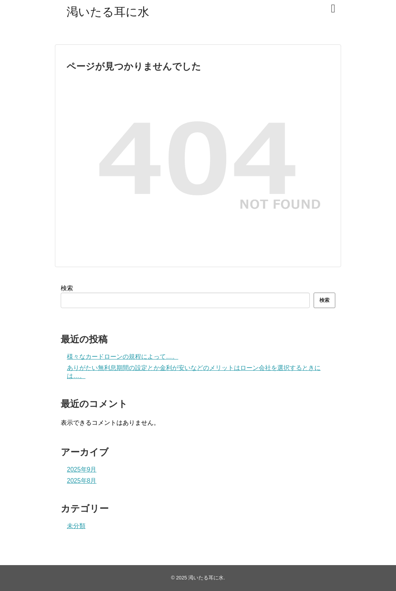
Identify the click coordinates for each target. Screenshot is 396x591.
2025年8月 (82, 480)
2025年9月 (82, 469)
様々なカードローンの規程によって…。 (122, 356)
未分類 (76, 526)
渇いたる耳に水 (108, 11)
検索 (67, 288)
